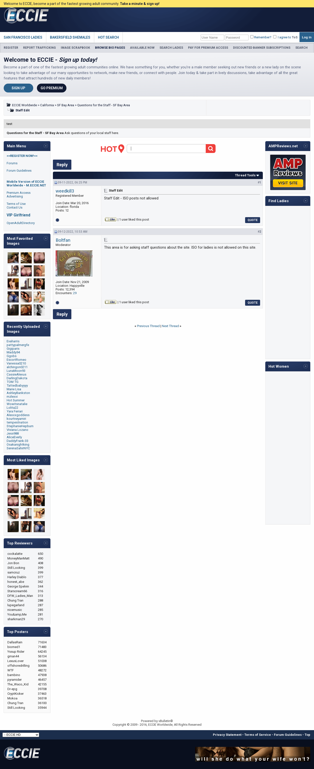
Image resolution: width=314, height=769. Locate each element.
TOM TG (12, 382)
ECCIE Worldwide (24, 105)
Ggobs (11, 356)
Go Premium (52, 88)
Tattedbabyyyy (17, 385)
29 (75, 293)
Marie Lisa (14, 389)
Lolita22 (12, 407)
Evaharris (13, 341)
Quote (253, 220)
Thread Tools (245, 175)
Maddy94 (13, 352)
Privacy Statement (227, 735)
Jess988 (13, 433)
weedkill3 (65, 191)
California (47, 105)
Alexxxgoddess (18, 415)
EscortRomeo (16, 360)
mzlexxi (12, 396)
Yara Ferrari (15, 411)
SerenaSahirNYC (18, 448)
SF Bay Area (65, 105)
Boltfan (63, 240)
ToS (295, 37)
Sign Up (18, 88)
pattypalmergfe (18, 345)
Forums (12, 163)
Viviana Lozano (17, 430)
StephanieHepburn (20, 426)
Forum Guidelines (19, 170)
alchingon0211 (17, 367)
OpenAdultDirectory (21, 223)
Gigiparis (13, 348)
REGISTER (11, 47)
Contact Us (14, 207)
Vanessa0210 (16, 363)
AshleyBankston (18, 393)
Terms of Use (16, 204)
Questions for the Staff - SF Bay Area (103, 105)
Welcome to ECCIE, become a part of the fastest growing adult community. (81, 4)
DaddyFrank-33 (17, 441)
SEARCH (301, 47)
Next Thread (170, 326)
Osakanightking (18, 444)
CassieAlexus (16, 374)
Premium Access (19, 193)
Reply (62, 164)
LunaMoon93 (16, 371)
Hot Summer (16, 400)
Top (307, 735)
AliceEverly (14, 437)
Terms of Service (257, 735)
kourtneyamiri (16, 419)
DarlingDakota (17, 378)
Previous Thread (148, 326)
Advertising (15, 196)
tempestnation (17, 422)
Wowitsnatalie (17, 404)
